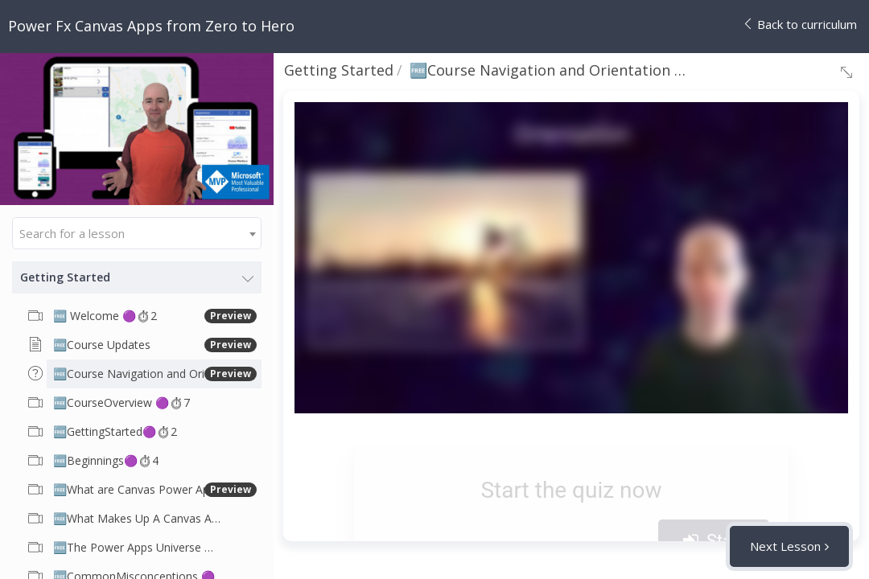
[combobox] (137, 233)
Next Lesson (785, 546)
